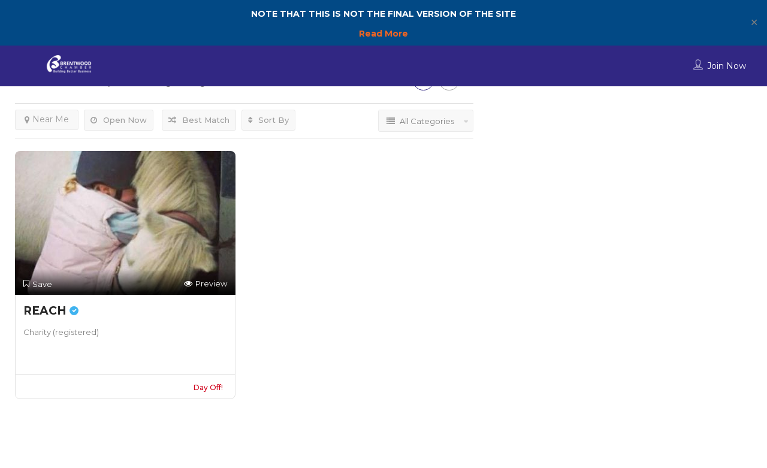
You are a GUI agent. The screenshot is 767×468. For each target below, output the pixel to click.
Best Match (199, 120)
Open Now (118, 120)
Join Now (726, 66)
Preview (205, 283)
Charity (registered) (61, 332)
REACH (50, 311)
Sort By (268, 120)
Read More (383, 33)
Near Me (47, 119)
